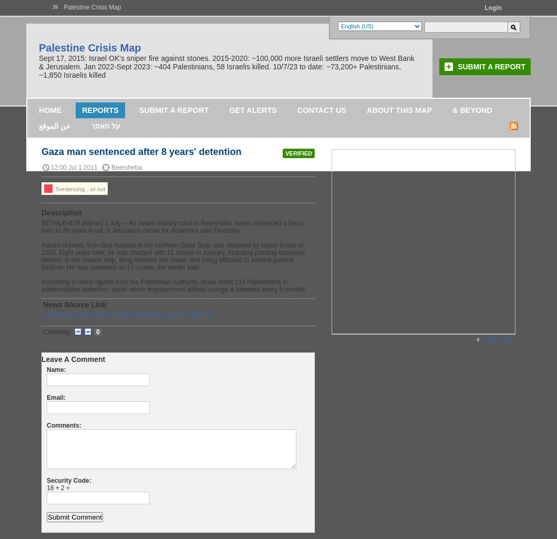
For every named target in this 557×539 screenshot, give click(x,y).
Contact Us (321, 110)
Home (50, 110)
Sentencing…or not (74, 188)
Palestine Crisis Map (92, 7)
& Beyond (472, 110)
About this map (399, 110)
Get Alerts (253, 110)
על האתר (105, 126)
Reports (100, 110)
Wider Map (497, 340)
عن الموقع (54, 126)
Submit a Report (491, 67)
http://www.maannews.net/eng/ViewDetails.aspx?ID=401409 (127, 315)
